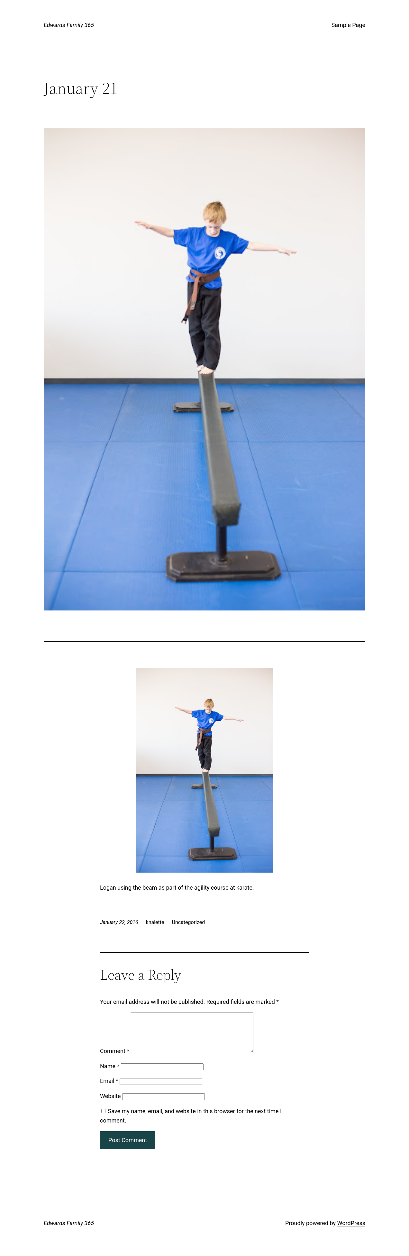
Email (109, 1088)
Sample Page (348, 25)
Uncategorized (188, 922)
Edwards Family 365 (69, 25)
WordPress (351, 1230)
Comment (114, 1058)
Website (110, 1103)
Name (109, 1073)
